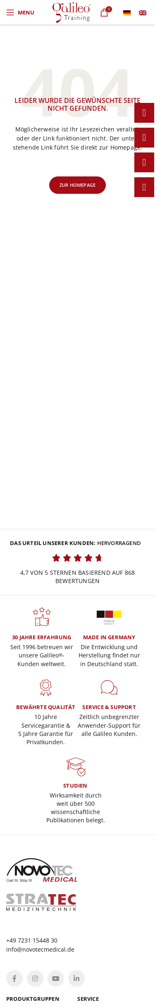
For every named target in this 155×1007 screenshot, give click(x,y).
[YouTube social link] (56, 978)
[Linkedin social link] (76, 978)
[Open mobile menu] (20, 12)
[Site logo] (71, 11)
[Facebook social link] (14, 978)
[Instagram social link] (35, 978)
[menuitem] (127, 12)
